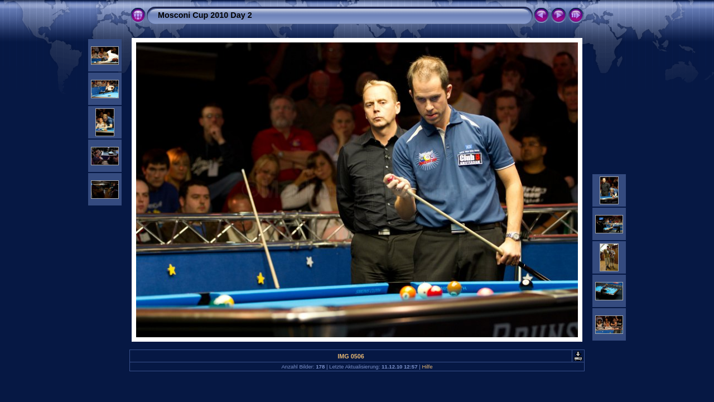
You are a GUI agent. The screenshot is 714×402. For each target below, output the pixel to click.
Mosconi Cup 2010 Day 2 (205, 15)
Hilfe (427, 366)
